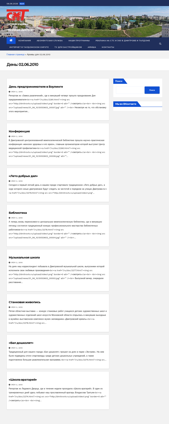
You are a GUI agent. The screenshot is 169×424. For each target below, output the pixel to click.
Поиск (118, 81)
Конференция (19, 131)
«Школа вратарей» (23, 379)
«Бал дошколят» (21, 343)
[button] (160, 44)
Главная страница (15, 54)
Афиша (92, 47)
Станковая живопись (24, 302)
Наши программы (79, 40)
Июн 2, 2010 (17, 92)
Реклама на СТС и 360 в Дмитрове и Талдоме (123, 40)
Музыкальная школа (24, 257)
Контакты (108, 47)
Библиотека (18, 213)
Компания (24, 40)
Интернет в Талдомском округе (29, 47)
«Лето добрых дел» (23, 176)
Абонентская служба (50, 40)
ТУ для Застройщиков (68, 47)
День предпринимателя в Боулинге (36, 86)
